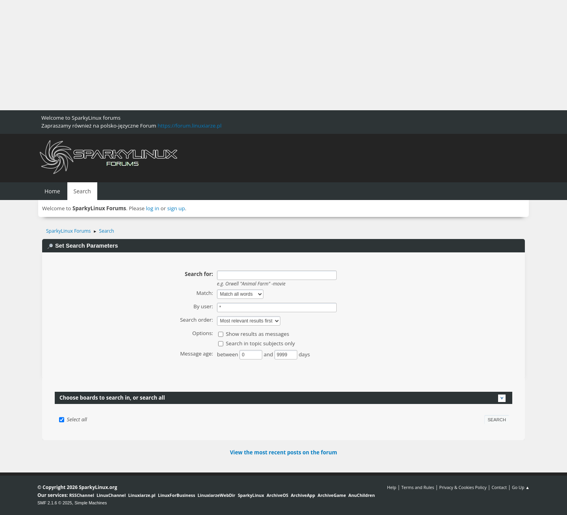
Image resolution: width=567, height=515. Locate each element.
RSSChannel (81, 495)
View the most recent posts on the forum (283, 452)
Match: (204, 292)
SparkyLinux (251, 495)
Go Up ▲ (521, 487)
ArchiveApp (303, 495)
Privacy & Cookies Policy (462, 487)
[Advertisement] (236, 55)
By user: (203, 306)
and (269, 354)
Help (391, 487)
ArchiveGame (331, 495)
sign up (176, 208)
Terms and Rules (417, 487)
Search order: (196, 319)
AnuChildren (361, 495)
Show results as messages (257, 333)
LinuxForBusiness (176, 495)
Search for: (199, 274)
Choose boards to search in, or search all (112, 397)
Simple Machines (90, 502)
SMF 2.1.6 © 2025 (54, 502)
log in (152, 208)
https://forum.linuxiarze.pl (189, 125)
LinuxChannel (111, 495)
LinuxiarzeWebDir (216, 495)
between (228, 354)
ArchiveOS (277, 495)
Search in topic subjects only (260, 343)
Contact (499, 487)
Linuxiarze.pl (142, 495)
